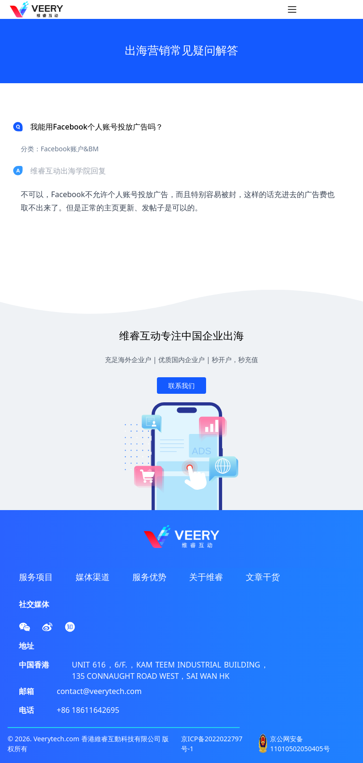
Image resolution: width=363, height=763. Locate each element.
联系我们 (181, 385)
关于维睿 (206, 576)
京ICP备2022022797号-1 (211, 743)
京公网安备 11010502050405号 (299, 743)
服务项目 (36, 576)
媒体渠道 (93, 576)
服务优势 (149, 576)
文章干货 (263, 576)
